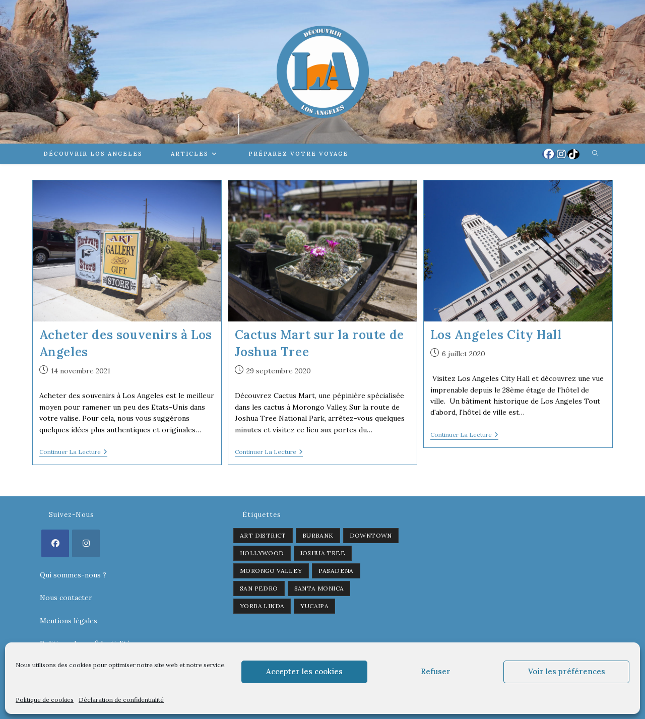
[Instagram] (86, 543)
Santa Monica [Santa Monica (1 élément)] (319, 588)
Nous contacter (66, 597)
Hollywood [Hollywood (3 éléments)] (262, 553)
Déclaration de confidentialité (121, 699)
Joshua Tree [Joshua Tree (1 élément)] (322, 553)
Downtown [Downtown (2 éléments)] (371, 535)
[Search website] (595, 153)
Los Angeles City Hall (496, 335)
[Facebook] (55, 543)
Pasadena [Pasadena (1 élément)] (336, 570)
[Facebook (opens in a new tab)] (548, 154)
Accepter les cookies (304, 671)
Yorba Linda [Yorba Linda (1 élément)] (262, 606)
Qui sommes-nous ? (73, 574)
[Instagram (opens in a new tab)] (561, 154)
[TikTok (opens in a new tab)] (573, 154)
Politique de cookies (45, 699)
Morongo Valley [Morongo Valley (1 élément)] (271, 570)
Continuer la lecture (73, 452)
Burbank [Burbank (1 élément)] (318, 535)
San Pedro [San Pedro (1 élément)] (259, 588)
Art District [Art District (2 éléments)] (263, 535)
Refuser (435, 671)
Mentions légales (68, 620)
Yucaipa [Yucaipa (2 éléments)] (314, 606)
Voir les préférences (566, 671)
